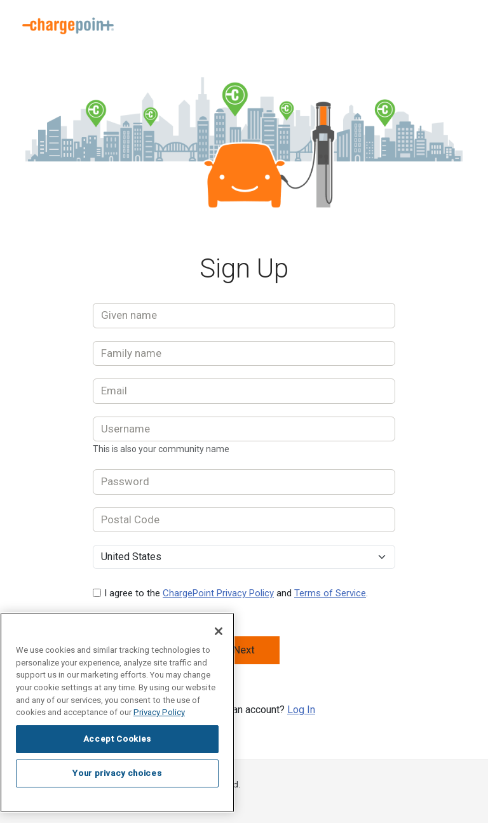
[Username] (244, 429)
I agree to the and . (236, 593)
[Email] (244, 391)
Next (244, 649)
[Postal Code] (244, 520)
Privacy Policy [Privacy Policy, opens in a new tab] (159, 712)
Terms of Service (330, 593)
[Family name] (244, 353)
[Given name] (244, 315)
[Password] (244, 482)
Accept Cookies (117, 739)
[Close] (219, 631)
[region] (117, 712)
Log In (301, 710)
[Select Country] (244, 557)
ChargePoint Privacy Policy (218, 593)
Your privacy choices (116, 773)
